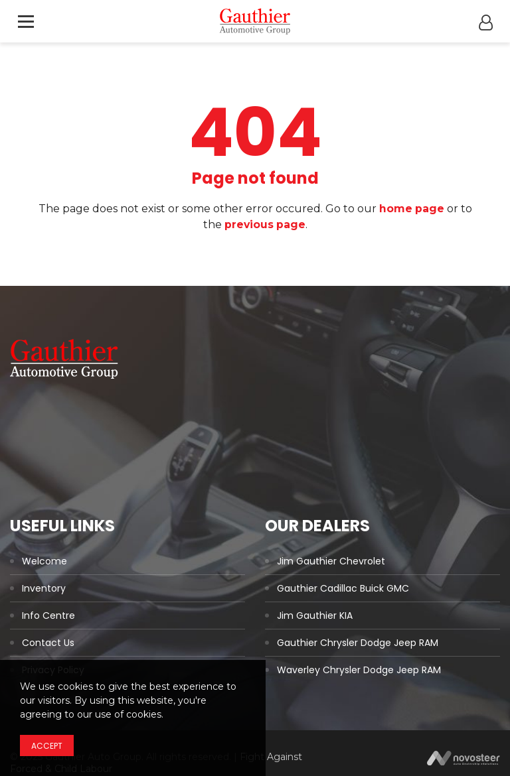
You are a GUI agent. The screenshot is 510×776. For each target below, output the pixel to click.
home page (411, 208)
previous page (265, 224)
